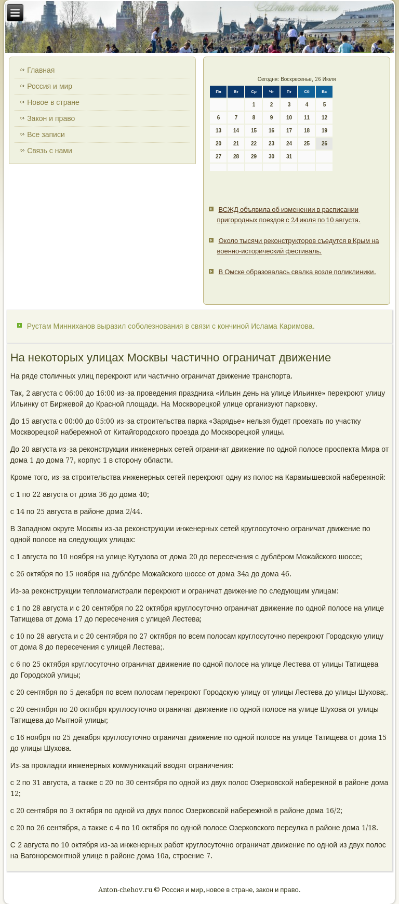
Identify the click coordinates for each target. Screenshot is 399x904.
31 (289, 156)
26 (324, 143)
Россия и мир (49, 86)
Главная (41, 70)
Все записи (46, 134)
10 (289, 117)
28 (236, 156)
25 (307, 143)
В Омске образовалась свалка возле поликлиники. (297, 272)
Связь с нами (49, 150)
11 (307, 117)
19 (324, 130)
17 (289, 130)
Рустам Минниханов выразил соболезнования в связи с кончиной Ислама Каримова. (171, 326)
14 (236, 130)
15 (254, 130)
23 (271, 143)
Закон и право (51, 118)
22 (254, 143)
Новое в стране (53, 102)
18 (307, 130)
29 (254, 156)
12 (324, 117)
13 (218, 130)
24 (289, 143)
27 (218, 156)
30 (271, 156)
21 (236, 143)
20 (218, 143)
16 (271, 130)
